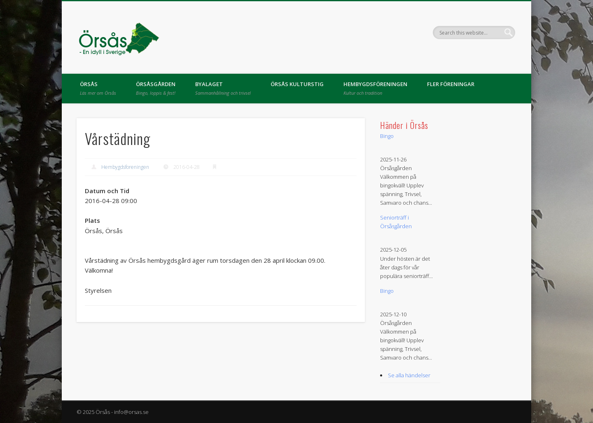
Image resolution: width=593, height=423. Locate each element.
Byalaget (223, 88)
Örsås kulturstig (297, 84)
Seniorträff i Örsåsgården (396, 222)
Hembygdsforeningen (125, 167)
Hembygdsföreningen (375, 88)
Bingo (387, 136)
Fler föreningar (450, 84)
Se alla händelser (409, 375)
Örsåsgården (155, 88)
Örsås (98, 88)
